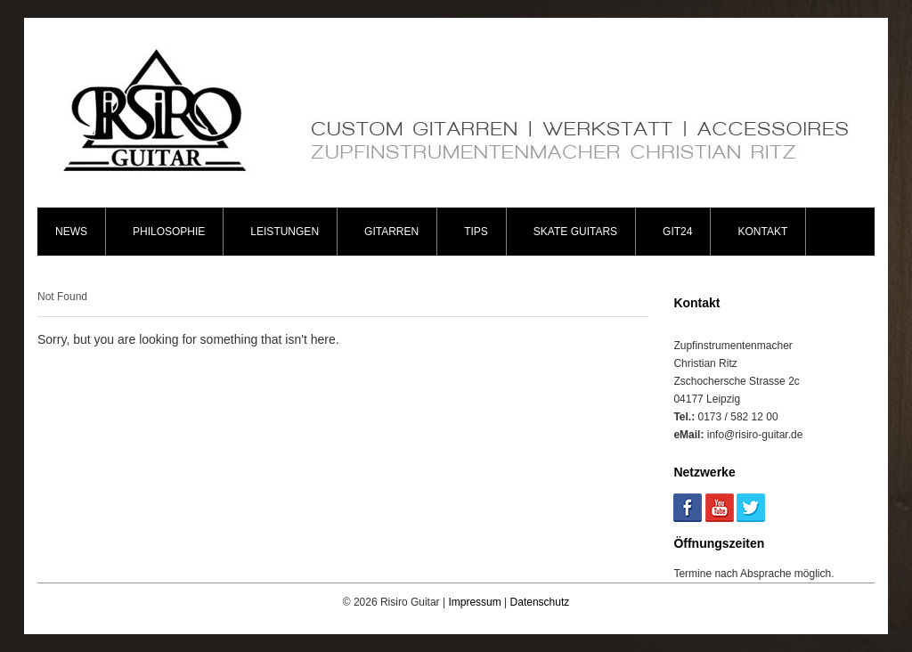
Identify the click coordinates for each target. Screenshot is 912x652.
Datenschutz (540, 602)
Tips (476, 231)
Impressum (474, 602)
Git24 (677, 231)
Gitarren (391, 231)
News (71, 231)
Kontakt (762, 231)
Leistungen (284, 231)
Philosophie (169, 231)
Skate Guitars (575, 231)
